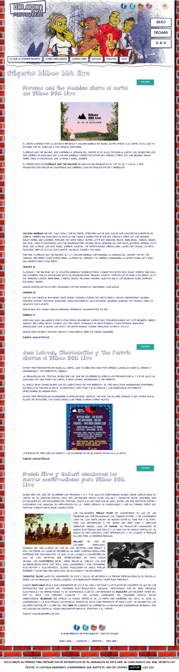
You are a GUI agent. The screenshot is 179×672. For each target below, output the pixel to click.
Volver (145, 82)
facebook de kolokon (124, 6)
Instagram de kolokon (149, 6)
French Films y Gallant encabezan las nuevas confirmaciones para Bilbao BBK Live (74, 479)
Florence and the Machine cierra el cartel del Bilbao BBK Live (75, 90)
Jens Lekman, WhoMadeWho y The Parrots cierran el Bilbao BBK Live (77, 355)
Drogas (161, 32)
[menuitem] (165, 3)
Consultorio (79, 59)
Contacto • (83, 641)
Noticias (96, 59)
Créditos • (97, 641)
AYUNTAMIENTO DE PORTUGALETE (80, 634)
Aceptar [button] (134, 668)
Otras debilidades (56, 59)
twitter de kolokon (132, 6)
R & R (161, 43)
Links (124, 59)
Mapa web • (112, 641)
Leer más (148, 667)
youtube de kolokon (141, 6)
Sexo (161, 22)
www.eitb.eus (41, 338)
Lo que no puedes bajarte (25, 59)
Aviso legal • (66, 641)
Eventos (111, 59)
